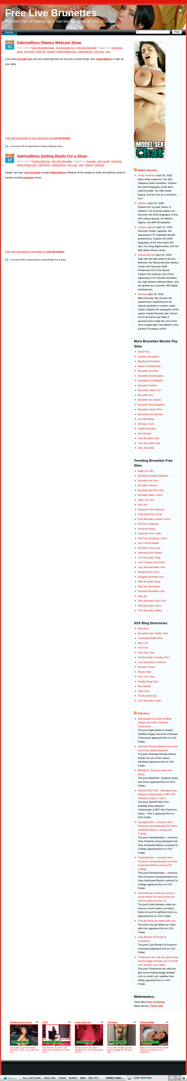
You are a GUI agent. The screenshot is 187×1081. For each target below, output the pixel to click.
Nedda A (143, 203)
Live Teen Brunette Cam (151, 567)
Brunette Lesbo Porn (149, 390)
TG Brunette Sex (147, 695)
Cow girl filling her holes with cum (157, 920)
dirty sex (142, 504)
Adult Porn (144, 351)
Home (9, 32)
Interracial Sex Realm (150, 552)
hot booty (29, 51)
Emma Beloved (146, 254)
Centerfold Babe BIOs (150, 638)
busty (20, 51)
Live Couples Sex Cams (151, 562)
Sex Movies (144, 433)
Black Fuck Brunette (149, 366)
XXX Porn (143, 713)
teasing (89, 165)
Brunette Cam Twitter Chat (153, 633)
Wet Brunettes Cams (149, 605)
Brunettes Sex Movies (150, 414)
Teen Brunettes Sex (149, 443)
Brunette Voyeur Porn (150, 409)
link (183, 1019)
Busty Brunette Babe (42, 47)
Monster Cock (146, 423)
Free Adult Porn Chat (150, 514)
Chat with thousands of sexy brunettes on (37, 138)
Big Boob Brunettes (149, 361)
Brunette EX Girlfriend (150, 380)
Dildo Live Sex (146, 499)
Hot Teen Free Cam (149, 547)
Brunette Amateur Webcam (153, 475)
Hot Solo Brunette (87, 47)
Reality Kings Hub (148, 681)
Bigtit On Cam (146, 471)
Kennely (142, 294)
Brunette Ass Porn (148, 480)
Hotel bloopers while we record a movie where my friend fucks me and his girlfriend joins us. (156, 897)
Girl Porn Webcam (148, 523)
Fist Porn (143, 647)
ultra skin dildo (146, 447)
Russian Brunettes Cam (151, 591)
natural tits (44, 165)
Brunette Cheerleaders (151, 375)
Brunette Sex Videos (149, 399)
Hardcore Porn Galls (149, 533)
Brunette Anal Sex (148, 370)
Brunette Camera (147, 485)
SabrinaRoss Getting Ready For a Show (52, 156)
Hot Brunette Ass (65, 47)
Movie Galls (144, 671)
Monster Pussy (146, 666)
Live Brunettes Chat (149, 557)
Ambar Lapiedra (147, 227)
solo (107, 51)
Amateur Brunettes (148, 356)
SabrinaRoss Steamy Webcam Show (49, 42)
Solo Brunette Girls (148, 438)
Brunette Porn (146, 395)
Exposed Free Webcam (151, 509)
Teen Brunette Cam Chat (152, 600)
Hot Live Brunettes (148, 543)
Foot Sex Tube (146, 652)
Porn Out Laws (146, 676)
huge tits (41, 51)
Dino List (143, 642)
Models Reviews (147, 170)
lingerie (51, 51)
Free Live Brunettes (51, 12)
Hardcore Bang (146, 528)
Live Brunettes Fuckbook (152, 662)
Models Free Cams (149, 571)
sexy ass (99, 51)
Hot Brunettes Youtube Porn (154, 657)
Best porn (143, 628)
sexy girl (142, 596)
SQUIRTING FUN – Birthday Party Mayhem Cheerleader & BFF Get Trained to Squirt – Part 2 (157, 794)
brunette (91, 161)
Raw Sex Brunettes (149, 586)
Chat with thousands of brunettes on (34, 251)
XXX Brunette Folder (149, 700)
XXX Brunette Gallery (150, 610)
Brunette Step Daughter (151, 404)
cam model (103, 161)
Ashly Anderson (147, 175)
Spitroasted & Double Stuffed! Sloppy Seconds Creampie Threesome (154, 722)
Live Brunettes (146, 419)
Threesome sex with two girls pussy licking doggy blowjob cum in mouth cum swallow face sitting (158, 961)
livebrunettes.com (67, 51)
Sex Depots (144, 686)
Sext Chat (143, 691)
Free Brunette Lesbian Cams (154, 519)
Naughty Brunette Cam (151, 576)
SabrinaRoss (85, 51)
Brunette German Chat (151, 490)
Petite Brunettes (147, 428)
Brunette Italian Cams (150, 494)
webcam (99, 165)
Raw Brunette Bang (149, 581)
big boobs (116, 47)
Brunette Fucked (147, 385)
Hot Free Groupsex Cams (152, 538)
